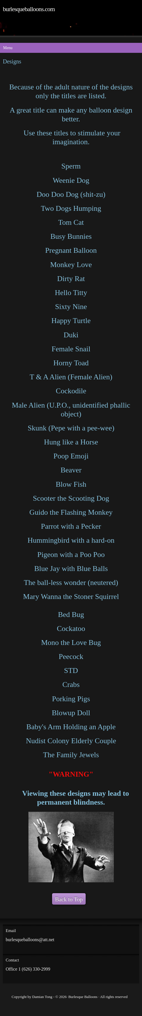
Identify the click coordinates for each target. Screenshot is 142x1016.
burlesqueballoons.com (29, 9)
